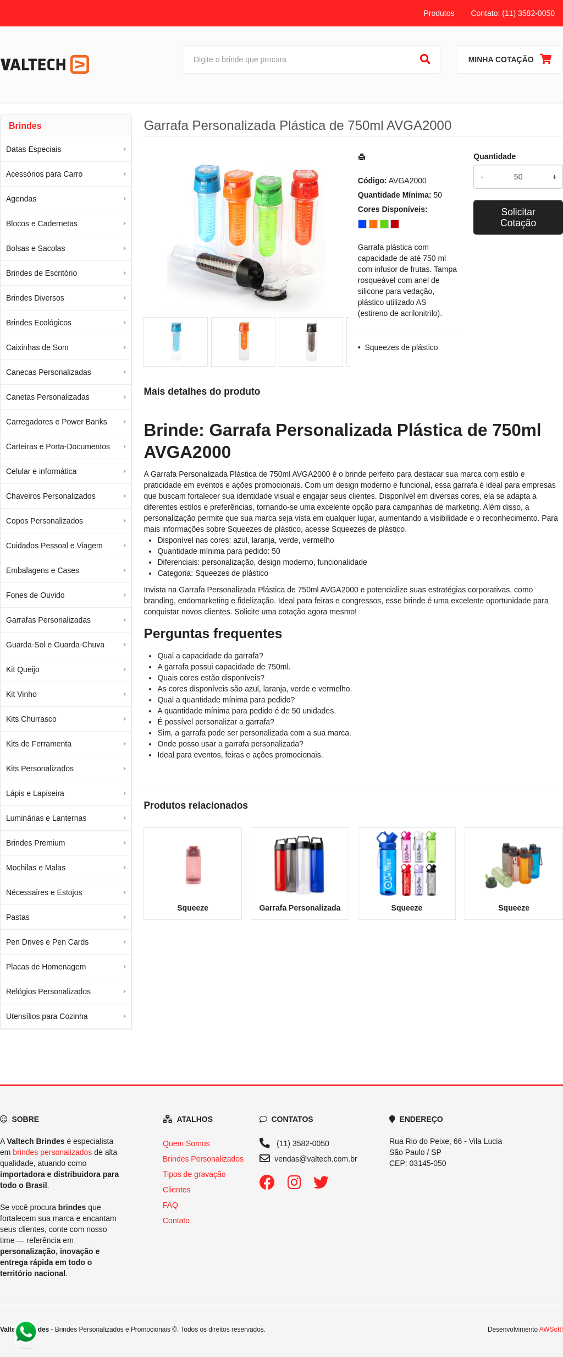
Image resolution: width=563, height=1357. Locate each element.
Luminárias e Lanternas (46, 818)
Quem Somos (186, 1143)
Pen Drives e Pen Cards (47, 942)
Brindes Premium (35, 842)
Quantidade (494, 156)
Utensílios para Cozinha (47, 1016)
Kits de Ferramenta (38, 743)
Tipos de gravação (194, 1174)
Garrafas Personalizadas (48, 619)
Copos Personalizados (44, 520)
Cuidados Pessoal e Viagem (54, 545)
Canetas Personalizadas (48, 397)
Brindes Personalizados (203, 1158)
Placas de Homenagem (46, 966)
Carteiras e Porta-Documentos (58, 446)
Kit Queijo (23, 669)
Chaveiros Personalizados (51, 496)
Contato (176, 1220)
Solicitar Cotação (518, 217)
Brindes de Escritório (41, 273)
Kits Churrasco (31, 719)
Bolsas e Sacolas (35, 248)
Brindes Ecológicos (38, 322)
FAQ (170, 1205)
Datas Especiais (33, 149)
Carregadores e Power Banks (56, 421)
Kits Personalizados (40, 768)
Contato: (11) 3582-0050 (513, 13)
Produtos (438, 13)
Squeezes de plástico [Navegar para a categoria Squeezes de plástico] (368, 529)
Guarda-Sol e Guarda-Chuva (55, 644)
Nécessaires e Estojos (44, 892)
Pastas (18, 917)
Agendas (21, 198)
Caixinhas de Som (37, 347)
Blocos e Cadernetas (42, 223)
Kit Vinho (21, 694)
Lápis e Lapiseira (35, 793)
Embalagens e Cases (42, 570)
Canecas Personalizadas (48, 372)
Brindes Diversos (35, 297)
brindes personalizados (52, 1152)
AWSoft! (551, 1329)
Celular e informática (41, 471)
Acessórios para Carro (44, 174)
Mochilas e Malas (35, 867)
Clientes (177, 1189)
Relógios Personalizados (48, 991)
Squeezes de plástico (401, 347)
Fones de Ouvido (35, 595)
